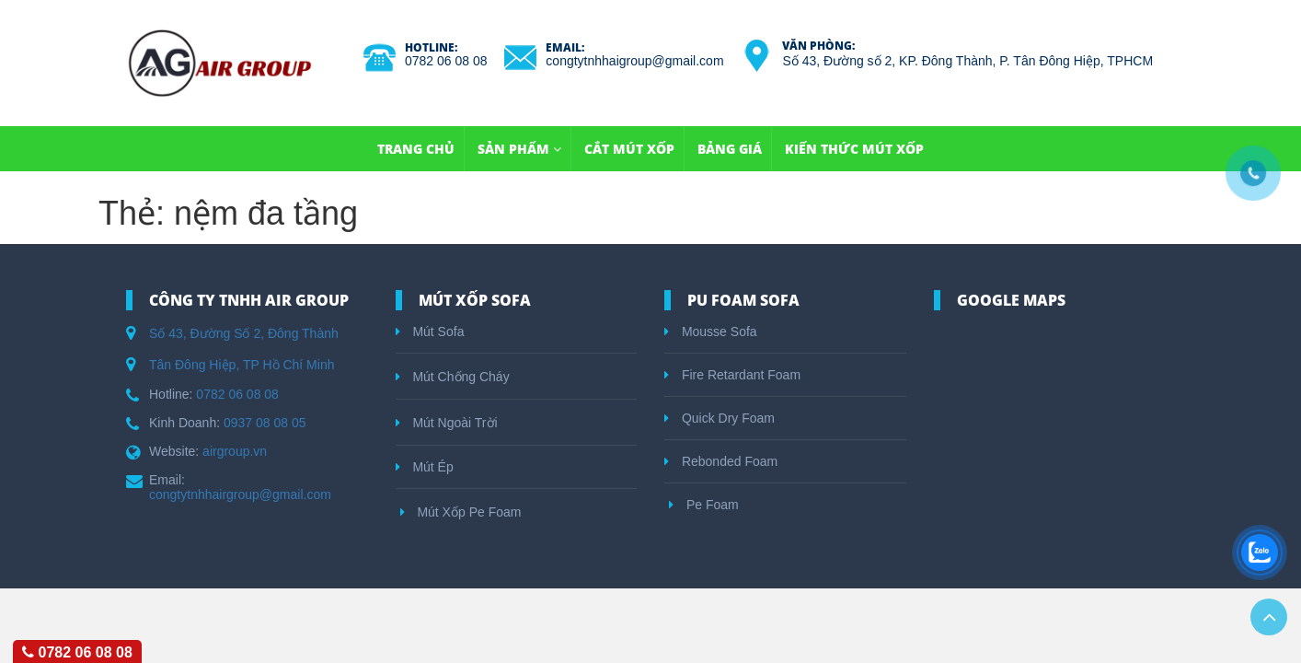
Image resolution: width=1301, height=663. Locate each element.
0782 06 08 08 (446, 60)
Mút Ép (425, 466)
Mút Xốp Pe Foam (461, 512)
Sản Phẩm (519, 148)
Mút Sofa (430, 331)
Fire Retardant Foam (732, 374)
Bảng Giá (729, 148)
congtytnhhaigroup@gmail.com (634, 60)
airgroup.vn (234, 451)
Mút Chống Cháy (453, 376)
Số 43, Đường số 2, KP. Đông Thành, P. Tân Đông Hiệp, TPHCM (967, 60)
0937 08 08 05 (265, 422)
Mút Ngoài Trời (447, 422)
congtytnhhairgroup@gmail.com (240, 494)
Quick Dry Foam (719, 418)
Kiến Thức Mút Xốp (854, 148)
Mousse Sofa (710, 331)
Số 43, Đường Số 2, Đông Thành (244, 333)
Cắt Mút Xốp (629, 148)
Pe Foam (704, 504)
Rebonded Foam (720, 461)
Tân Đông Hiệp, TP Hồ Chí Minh (241, 364)
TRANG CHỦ (416, 148)
